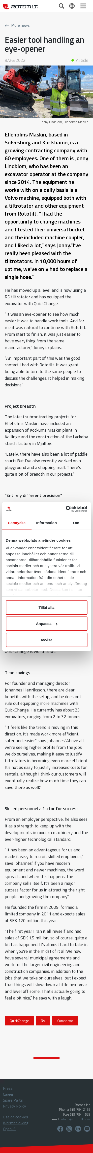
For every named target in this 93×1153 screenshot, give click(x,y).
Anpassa (47, 623)
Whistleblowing (16, 1123)
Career (8, 1094)
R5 (43, 1020)
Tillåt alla (47, 607)
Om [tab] (76, 522)
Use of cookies (15, 1117)
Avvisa (47, 640)
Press (8, 1088)
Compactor (65, 1020)
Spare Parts (13, 1100)
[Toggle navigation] (83, 6)
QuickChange (19, 1020)
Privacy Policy (14, 1106)
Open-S (9, 1129)
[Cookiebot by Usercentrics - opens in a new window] (66, 509)
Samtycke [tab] (17, 522)
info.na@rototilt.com (75, 1119)
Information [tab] (46, 522)
